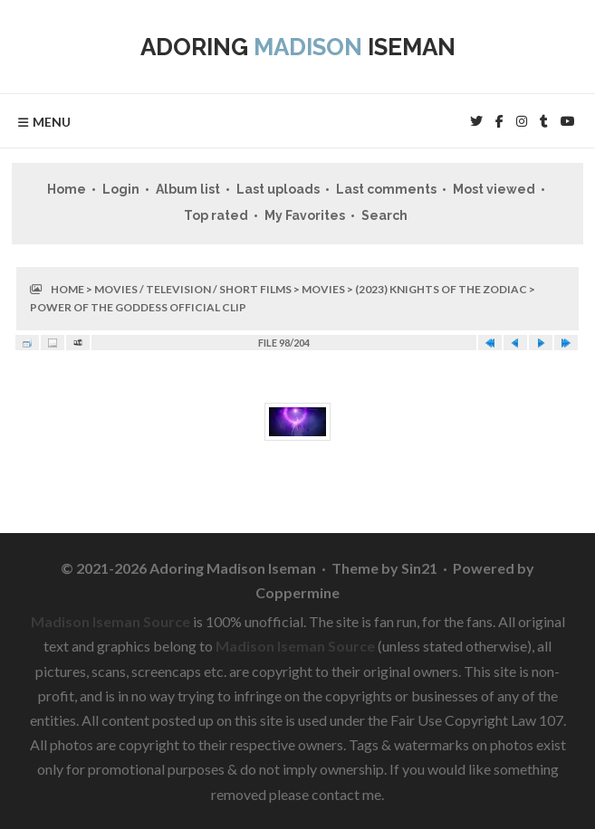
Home (66, 189)
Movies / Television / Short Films (193, 289)
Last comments (386, 189)
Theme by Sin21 (384, 567)
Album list (188, 189)
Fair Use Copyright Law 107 (476, 720)
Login (120, 189)
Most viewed (494, 189)
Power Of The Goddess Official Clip (138, 307)
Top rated (216, 215)
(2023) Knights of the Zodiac (441, 289)
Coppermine (297, 592)
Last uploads (278, 189)
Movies (323, 289)
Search (384, 215)
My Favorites (304, 215)
